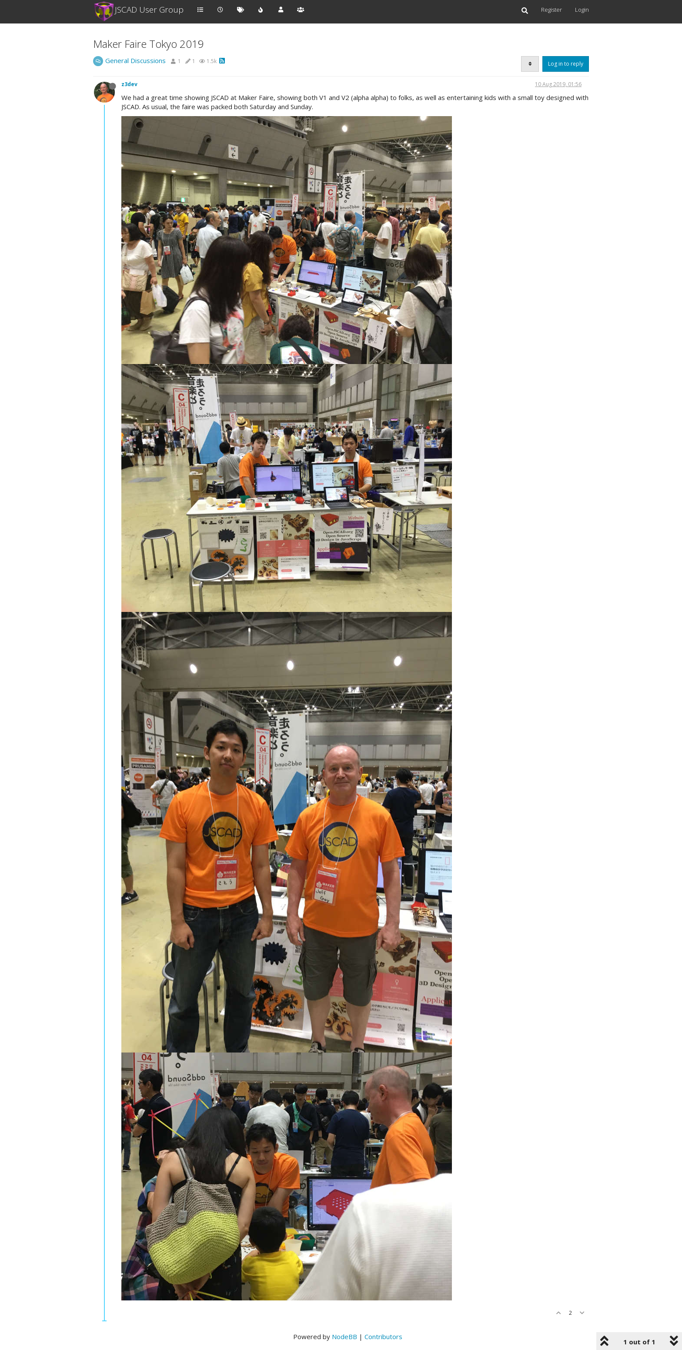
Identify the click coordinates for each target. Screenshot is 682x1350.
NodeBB (344, 1336)
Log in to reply (565, 63)
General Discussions (135, 60)
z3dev (129, 84)
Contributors (383, 1336)
